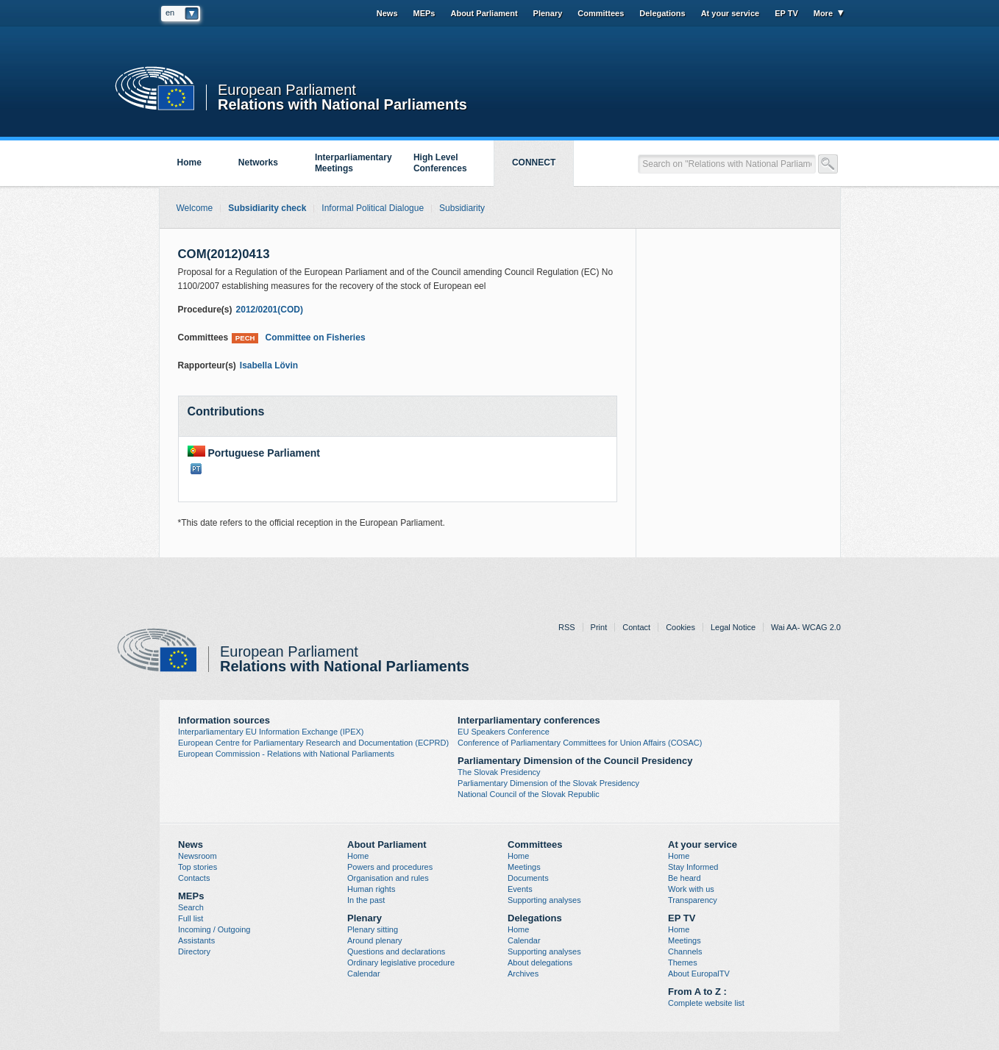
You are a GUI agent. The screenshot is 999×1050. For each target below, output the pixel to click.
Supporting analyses (544, 900)
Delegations (662, 13)
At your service (730, 13)
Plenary (548, 13)
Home (189, 162)
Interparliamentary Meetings (353, 163)
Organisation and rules (388, 878)
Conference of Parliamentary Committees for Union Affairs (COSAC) (580, 742)
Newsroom (197, 855)
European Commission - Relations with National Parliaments (286, 753)
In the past (366, 900)
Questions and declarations (396, 951)
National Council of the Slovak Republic (529, 794)
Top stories (197, 867)
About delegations (540, 962)
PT (196, 468)
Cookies (680, 627)
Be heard (684, 878)
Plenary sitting (372, 929)
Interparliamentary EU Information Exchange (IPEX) (271, 731)
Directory (194, 951)
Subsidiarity (462, 208)
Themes (682, 962)
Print (599, 627)
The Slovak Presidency (499, 772)
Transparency (692, 900)
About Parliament (483, 13)
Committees (600, 13)
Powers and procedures (390, 867)
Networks (258, 162)
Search (191, 907)
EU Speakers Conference (504, 731)
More (823, 13)
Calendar (363, 973)
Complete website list (706, 1003)
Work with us (691, 889)
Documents (528, 878)
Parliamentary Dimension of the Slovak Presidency (548, 783)
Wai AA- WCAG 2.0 (806, 627)
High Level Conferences (440, 163)
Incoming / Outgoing (214, 929)
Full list (190, 918)
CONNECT (533, 162)
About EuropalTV (699, 973)
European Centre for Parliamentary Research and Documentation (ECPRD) (313, 742)
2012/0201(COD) (269, 309)
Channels (685, 951)
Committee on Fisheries (298, 337)
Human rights (371, 889)
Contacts (194, 878)
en (170, 12)
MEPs (424, 13)
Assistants (196, 940)
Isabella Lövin (269, 365)
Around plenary (374, 940)
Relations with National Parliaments (342, 103)
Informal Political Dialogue (372, 208)
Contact (636, 627)
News (387, 13)
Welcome (195, 208)
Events (520, 889)
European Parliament (287, 90)
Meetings (524, 867)
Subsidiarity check (267, 208)
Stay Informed (693, 867)
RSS (566, 627)
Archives (523, 973)
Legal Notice (733, 627)
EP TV (786, 13)
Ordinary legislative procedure (401, 962)
